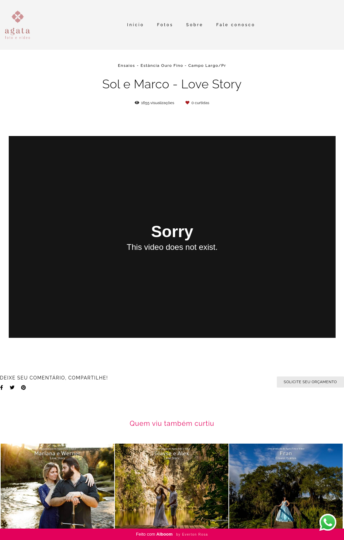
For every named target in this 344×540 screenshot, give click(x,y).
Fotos (165, 24)
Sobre (194, 24)
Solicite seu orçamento (310, 381)
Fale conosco (235, 24)
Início (135, 24)
